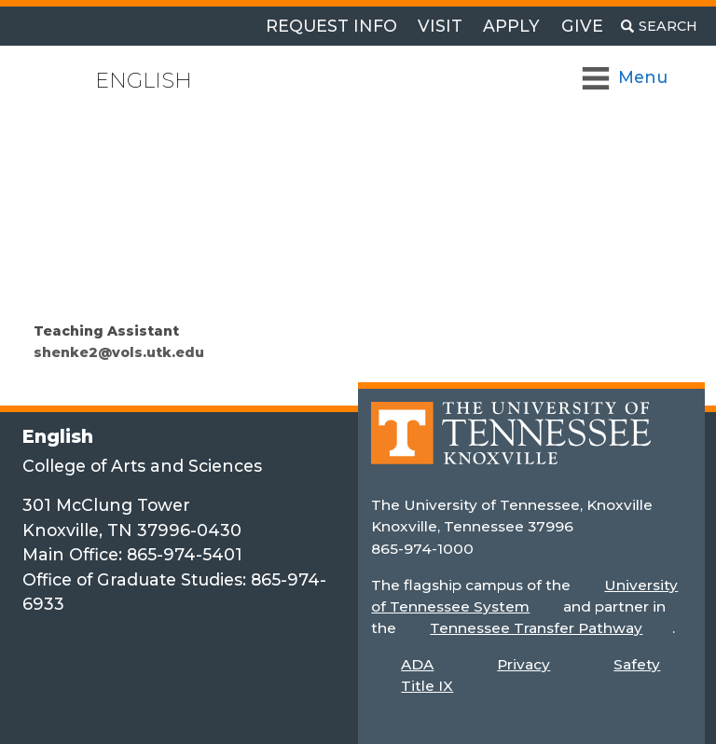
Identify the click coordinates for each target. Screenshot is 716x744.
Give (582, 25)
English (143, 80)
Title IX (427, 686)
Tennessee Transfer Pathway (536, 628)
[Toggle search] (659, 26)
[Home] (511, 446)
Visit (440, 25)
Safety (636, 664)
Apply (511, 25)
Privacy (523, 664)
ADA (417, 664)
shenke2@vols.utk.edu (119, 352)
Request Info (331, 25)
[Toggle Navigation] (626, 77)
